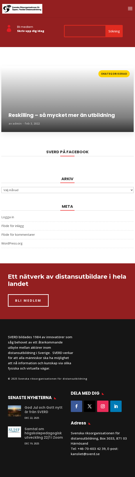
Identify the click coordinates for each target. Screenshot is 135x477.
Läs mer (7, 72)
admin (17, 123)
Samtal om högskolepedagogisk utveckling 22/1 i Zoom (44, 433)
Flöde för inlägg (12, 226)
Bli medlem (25, 27)
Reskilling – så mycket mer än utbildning (62, 115)
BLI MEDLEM (28, 300)
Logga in (7, 217)
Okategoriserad (114, 73)
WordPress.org (12, 243)
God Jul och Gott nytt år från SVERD (43, 409)
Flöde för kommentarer (18, 234)
